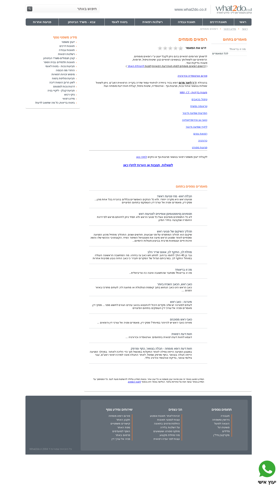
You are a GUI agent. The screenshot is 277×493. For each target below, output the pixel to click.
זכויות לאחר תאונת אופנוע (165, 415)
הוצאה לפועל (222, 423)
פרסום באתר (122, 435)
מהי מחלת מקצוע (170, 435)
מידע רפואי (68, 98)
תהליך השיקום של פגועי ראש (174, 231)
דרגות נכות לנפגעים (64, 86)
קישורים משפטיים (120, 423)
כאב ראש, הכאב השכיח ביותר (174, 284)
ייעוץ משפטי (68, 41)
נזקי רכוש (69, 94)
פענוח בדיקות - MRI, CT (193, 92)
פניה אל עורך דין (121, 438)
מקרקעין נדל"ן (221, 435)
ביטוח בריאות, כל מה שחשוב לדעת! (55, 102)
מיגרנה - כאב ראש (181, 301)
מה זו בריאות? (183, 269)
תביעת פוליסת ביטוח (63, 78)
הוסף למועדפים (121, 431)
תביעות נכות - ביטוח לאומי (60, 66)
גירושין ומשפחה (221, 419)
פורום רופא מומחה (119, 415)
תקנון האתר (123, 419)
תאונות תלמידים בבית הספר (59, 62)
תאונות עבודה (67, 50)
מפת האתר (123, 427)
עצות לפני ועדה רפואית (167, 438)
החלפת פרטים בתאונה (167, 423)
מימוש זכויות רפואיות (63, 74)
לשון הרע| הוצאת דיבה (62, 82)
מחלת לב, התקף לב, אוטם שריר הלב (169, 252)
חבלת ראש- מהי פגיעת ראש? (174, 196)
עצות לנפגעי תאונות (168, 419)
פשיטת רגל (224, 427)
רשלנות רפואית (66, 54)
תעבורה (225, 415)
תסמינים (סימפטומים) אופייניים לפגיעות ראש (165, 213)
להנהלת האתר (135, 66)
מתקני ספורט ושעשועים (166, 431)
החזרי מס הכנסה (65, 70)
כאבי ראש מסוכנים (181, 319)
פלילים (226, 431)
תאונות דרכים (67, 46)
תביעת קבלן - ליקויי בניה (61, 90)
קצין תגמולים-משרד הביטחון (59, 58)
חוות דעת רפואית (182, 334)
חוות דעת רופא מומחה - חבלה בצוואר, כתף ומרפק (161, 348)
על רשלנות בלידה (170, 427)
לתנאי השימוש (134, 382)
